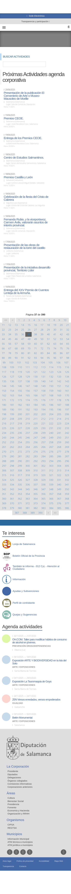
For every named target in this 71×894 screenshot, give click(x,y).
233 (67, 428)
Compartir (3, 523)
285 (51, 456)
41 (54, 334)
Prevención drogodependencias (31, 646)
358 (59, 494)
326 (20, 480)
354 (28, 494)
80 (22, 353)
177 (51, 400)
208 (12, 418)
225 (4, 428)
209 (20, 418)
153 (4, 390)
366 (51, 498)
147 (28, 386)
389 (32, 512)
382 (35, 508)
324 (4, 480)
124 (59, 372)
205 (59, 414)
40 (48, 334)
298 (12, 465)
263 (20, 447)
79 (16, 353)
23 (9, 329)
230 (43, 428)
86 (61, 353)
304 (59, 465)
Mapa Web (58, 861)
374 (43, 503)
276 (51, 451)
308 (20, 470)
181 (12, 404)
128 (20, 376)
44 (3, 339)
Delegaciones (14, 777)
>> (55, 512)
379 (12, 508)
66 (3, 348)
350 (67, 489)
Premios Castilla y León (18, 177)
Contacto (22, 866)
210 (28, 418)
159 (51, 390)
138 (28, 381)
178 (59, 400)
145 (12, 386)
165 (28, 395)
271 (12, 451)
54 (67, 339)
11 (3, 325)
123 (51, 372)
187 (59, 404)
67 (9, 348)
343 (12, 489)
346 (35, 489)
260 (67, 442)
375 (51, 503)
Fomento (12, 807)
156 (28, 390)
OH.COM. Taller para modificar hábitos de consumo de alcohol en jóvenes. (39, 641)
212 (43, 418)
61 (42, 343)
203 (43, 414)
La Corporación (18, 766)
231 (51, 428)
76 (67, 348)
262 (12, 447)
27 (35, 329)
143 (67, 381)
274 (35, 451)
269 (67, 447)
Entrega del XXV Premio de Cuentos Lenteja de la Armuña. (26, 291)
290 (20, 461)
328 (35, 480)
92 (29, 357)
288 (4, 461)
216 (4, 423)
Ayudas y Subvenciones (26, 591)
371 (20, 503)
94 (42, 357)
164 (20, 395)
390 (40, 512)
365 (43, 498)
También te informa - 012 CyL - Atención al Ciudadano (36, 567)
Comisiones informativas (20, 784)
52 (54, 339)
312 (51, 470)
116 (67, 367)
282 (28, 456)
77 (3, 353)
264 (28, 447)
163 (12, 395)
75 (61, 348)
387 (17, 512)
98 (67, 357)
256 (35, 442)
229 (35, 428)
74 (54, 348)
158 (43, 390)
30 (54, 329)
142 (59, 381)
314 (67, 470)
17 (42, 325)
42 (61, 334)
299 (20, 465)
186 (51, 404)
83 (42, 353)
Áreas (11, 793)
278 (67, 451)
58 (22, 343)
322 (59, 475)
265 (35, 447)
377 (67, 503)
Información (19, 579)
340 (59, 484)
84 (48, 353)
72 (42, 348)
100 (11, 362)
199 (12, 414)
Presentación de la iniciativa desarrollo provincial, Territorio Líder (27, 269)
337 (35, 484)
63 (54, 343)
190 (12, 409)
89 (9, 357)
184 (35, 404)
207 (4, 418)
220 (35, 423)
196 (59, 409)
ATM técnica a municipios (20, 842)
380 (20, 508)
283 (35, 456)
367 (59, 498)
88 (3, 357)
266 (43, 447)
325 (12, 480)
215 (67, 418)
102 (27, 362)
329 (43, 480)
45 (9, 339)
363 (28, 498)
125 (67, 372)
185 (43, 404)
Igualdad (17, 703)
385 (59, 508)
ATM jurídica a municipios (20, 845)
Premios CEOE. (14, 118)
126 (4, 376)
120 (28, 372)
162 (4, 395)
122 (43, 372)
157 (35, 390)
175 (35, 400)
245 (20, 437)
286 (59, 456)
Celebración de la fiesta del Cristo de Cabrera (26, 198)
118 (12, 372)
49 (35, 339)
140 (43, 381)
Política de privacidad (25, 861)
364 (35, 498)
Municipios (14, 834)
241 (59, 433)
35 (16, 334)
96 (54, 357)
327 (28, 480)
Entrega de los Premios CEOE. (23, 138)
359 (67, 494)
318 (28, 475)
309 (28, 470)
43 (67, 334)
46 (16, 339)
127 (12, 376)
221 (43, 423)
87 (67, 353)
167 (43, 395)
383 (43, 508)
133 (59, 376)
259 (59, 442)
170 (67, 395)
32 (67, 329)
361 (12, 498)
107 (66, 362)
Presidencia (13, 804)
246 (28, 437)
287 (67, 456)
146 (20, 386)
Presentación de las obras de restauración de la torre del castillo (24, 246)
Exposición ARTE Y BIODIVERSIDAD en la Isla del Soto (39, 662)
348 (51, 489)
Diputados (13, 774)
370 (12, 503)
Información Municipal (18, 839)
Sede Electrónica (36, 16)
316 (12, 475)
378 (4, 508)
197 (67, 409)
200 (20, 414)
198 (4, 414)
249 (51, 437)
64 (61, 343)
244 (12, 437)
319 (35, 475)
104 (43, 362)
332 (67, 480)
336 (28, 484)
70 (29, 348)
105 (50, 362)
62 (48, 343)
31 (61, 329)
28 (42, 329)
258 (51, 442)
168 (51, 395)
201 (28, 414)
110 (20, 367)
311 (43, 470)
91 (22, 357)
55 (3, 343)
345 (28, 489)
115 (59, 367)
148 (35, 386)
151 (59, 386)
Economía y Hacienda (18, 810)
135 (4, 381)
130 (35, 376)
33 (3, 334)
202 (35, 414)
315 (4, 475)
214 (59, 418)
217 (12, 423)
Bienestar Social (16, 801)
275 (43, 451)
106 (58, 362)
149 (43, 386)
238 (35, 433)
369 (4, 503)
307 (12, 470)
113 (43, 367)
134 (67, 376)
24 (16, 329)
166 (35, 395)
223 (59, 423)
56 (9, 343)
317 (20, 475)
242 (67, 433)
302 (43, 465)
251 (67, 437)
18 (48, 325)
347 (43, 489)
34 (9, 334)
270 (4, 451)
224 (67, 423)
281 (20, 456)
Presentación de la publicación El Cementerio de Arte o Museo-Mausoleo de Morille (24, 95)
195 (51, 409)
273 (28, 451)
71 (35, 348)
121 (35, 372)
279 (4, 456)
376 (59, 503)
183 (28, 404)
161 (67, 390)
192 (28, 409)
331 (59, 480)
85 (54, 353)
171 (4, 400)
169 (59, 395)
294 (51, 461)
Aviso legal (7, 861)
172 (12, 400)
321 (51, 475)
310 (35, 470)
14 (22, 325)
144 (4, 386)
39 (42, 334)
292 (35, 461)
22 (3, 329)
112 (35, 367)
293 (43, 461)
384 (51, 508)
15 (29, 325)
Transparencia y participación (35, 21)
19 (54, 325)
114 (51, 367)
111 (28, 367)
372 (28, 503)
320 (43, 475)
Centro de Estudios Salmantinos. (24, 157)
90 (16, 357)
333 (4, 484)
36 (22, 334)
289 (12, 461)
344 (20, 489)
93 (35, 357)
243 (4, 437)
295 (59, 461)
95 (48, 357)
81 (29, 353)
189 (4, 409)
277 (59, 451)
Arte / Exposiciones (23, 667)
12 (9, 325)
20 (61, 325)
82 (35, 353)
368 (67, 498)
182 (20, 404)
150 (51, 386)
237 (28, 433)
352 (12, 494)
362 (20, 498)
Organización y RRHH (18, 813)
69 (22, 348)
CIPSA (11, 824)
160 (59, 390)
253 (12, 442)
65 (67, 343)
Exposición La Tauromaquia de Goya (31, 681)
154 (12, 390)
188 (67, 404)
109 (12, 367)
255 (28, 442)
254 (20, 442)
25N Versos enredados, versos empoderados (36, 699)
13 (16, 325)
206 (67, 414)
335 (20, 484)
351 (4, 494)
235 (12, 433)
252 (4, 442)
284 (43, 456)
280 (12, 456)
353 (20, 494)
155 (20, 390)
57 (16, 343)
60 (35, 343)
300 (28, 465)
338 (43, 484)
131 (43, 376)
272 (20, 451)
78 (9, 353)
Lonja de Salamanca (24, 544)
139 (35, 381)
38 (35, 334)
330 (51, 480)
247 (35, 437)
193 (35, 409)
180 (4, 404)
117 (4, 372)
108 (4, 367)
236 (20, 433)
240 (51, 433)
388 (25, 512)
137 (20, 381)
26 (29, 329)
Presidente (13, 771)
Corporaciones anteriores (20, 787)
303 (51, 465)
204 (51, 414)
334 (12, 484)
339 (51, 484)
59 (29, 343)
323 (67, 475)
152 (67, 386)
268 (59, 447)
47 (22, 339)
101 (19, 362)
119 (20, 372)
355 (35, 494)
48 (29, 339)
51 (48, 339)
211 (35, 418)
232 (59, 428)
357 (51, 494)
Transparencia (8, 866)
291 (28, 461)
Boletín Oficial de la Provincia (29, 556)
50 (42, 339)
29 (48, 329)
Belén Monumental (22, 717)
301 (35, 465)
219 (28, 423)
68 (16, 348)
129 (28, 376)
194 (43, 409)
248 (43, 437)
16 (35, 325)
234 (4, 433)
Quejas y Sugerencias (25, 614)
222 (51, 423)
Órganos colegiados (17, 780)
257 (43, 442)
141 (51, 381)
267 (51, 447)
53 (61, 339)
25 (22, 329)
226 (12, 428)
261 (4, 447)
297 (4, 465)
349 (59, 489)
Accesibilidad (44, 861)
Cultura (11, 798)
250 (59, 437)
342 (4, 489)
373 (35, 503)
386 (67, 508)
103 (35, 362)
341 (67, 484)
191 (20, 409)
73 (48, 348)
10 (65, 320)
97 (61, 357)
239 (43, 433)
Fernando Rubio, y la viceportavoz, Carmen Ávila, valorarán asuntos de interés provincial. (26, 222)
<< (5, 320)
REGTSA (12, 828)
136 (12, 381)
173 (20, 400)
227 (20, 428)
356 (43, 494)
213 (51, 418)
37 (29, 334)
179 (67, 400)
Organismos (15, 820)
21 (67, 325)
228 (28, 428)
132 (51, 376)
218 (20, 423)
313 (59, 470)
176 (43, 400)
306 (4, 470)
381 (28, 508)
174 (28, 400)
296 (67, 461)
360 (4, 498)
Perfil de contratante (24, 603)
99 (4, 362)
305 (67, 465)
